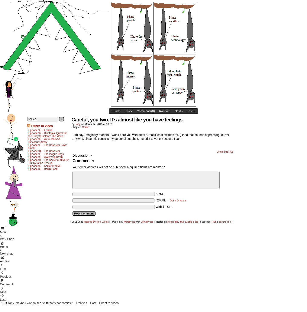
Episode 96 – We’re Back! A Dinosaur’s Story (44, 141)
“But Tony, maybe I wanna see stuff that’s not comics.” (37, 303)
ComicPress (147, 221)
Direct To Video (42, 126)
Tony (77, 124)
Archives (81, 303)
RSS (214, 221)
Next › (178, 111)
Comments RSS (225, 151)
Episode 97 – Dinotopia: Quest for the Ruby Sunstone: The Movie (47, 135)
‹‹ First (116, 111)
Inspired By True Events (96, 221)
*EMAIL (171, 200)
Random (164, 111)
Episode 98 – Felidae (40, 130)
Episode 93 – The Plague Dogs (46, 154)
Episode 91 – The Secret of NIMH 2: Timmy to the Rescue (49, 162)
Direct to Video (109, 303)
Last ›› (191, 111)
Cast (93, 303)
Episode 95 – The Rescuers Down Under (47, 147)
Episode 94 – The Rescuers (44, 151)
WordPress (129, 221)
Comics (86, 127)
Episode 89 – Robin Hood (43, 169)
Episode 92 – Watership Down (45, 157)
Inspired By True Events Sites (182, 221)
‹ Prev (128, 111)
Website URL (164, 206)
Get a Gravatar (178, 200)
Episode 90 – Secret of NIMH (44, 166)
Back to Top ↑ (226, 221)
